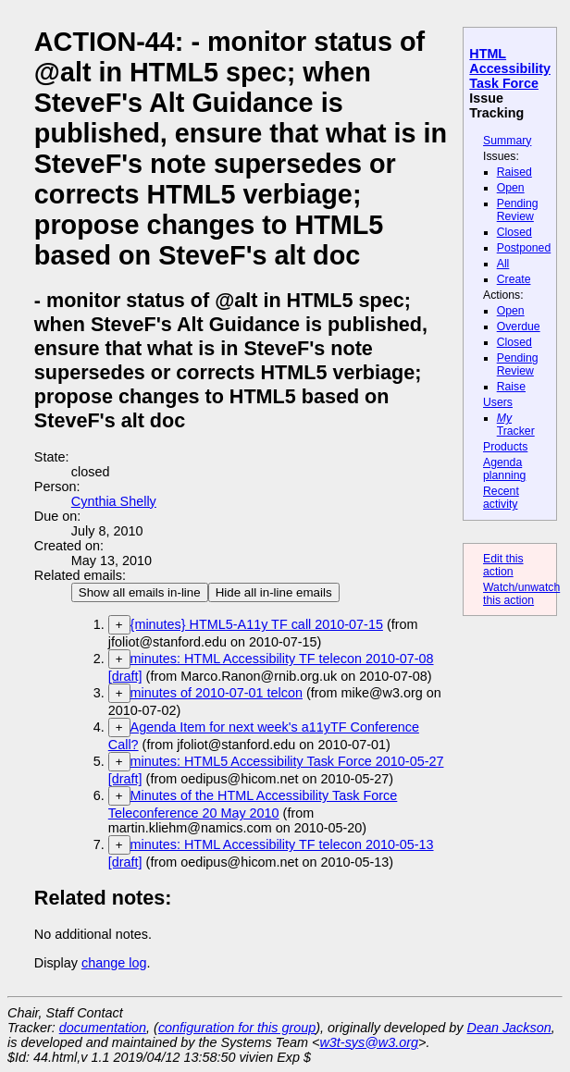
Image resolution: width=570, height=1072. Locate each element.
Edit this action (503, 565)
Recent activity (501, 498)
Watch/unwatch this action (521, 594)
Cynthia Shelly (113, 501)
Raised (514, 172)
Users (498, 402)
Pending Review (518, 210)
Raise (511, 386)
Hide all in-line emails (274, 592)
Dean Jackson (509, 1027)
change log (113, 962)
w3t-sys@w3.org (368, 1042)
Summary (507, 140)
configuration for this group (237, 1027)
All (503, 263)
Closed (514, 232)
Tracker (516, 424)
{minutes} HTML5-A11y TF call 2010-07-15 (256, 624)
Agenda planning (504, 469)
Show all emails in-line (140, 592)
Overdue (518, 326)
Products (505, 446)
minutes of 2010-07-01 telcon (216, 692)
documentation (102, 1027)
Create (514, 279)
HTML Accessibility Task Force (510, 68)
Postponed (524, 247)
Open (511, 187)
